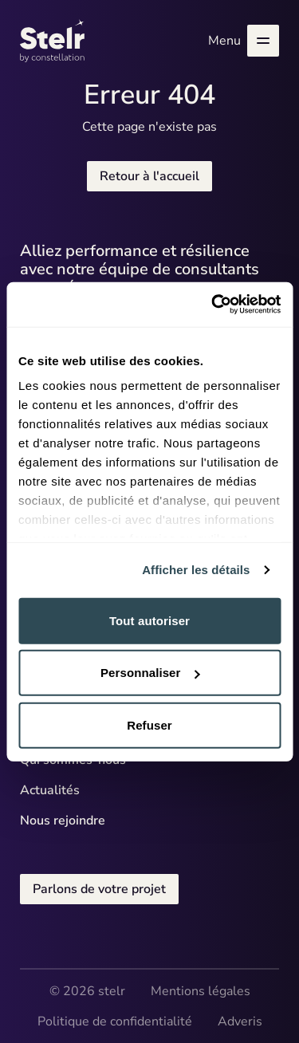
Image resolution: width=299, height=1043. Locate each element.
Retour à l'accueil (149, 176)
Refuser (149, 724)
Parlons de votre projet (99, 889)
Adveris (240, 1021)
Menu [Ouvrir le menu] (243, 41)
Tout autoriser (149, 620)
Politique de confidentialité (114, 1021)
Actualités (50, 790)
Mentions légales (200, 991)
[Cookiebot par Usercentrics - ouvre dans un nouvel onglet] (213, 304)
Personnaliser (150, 672)
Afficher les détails (196, 570)
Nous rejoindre (62, 820)
